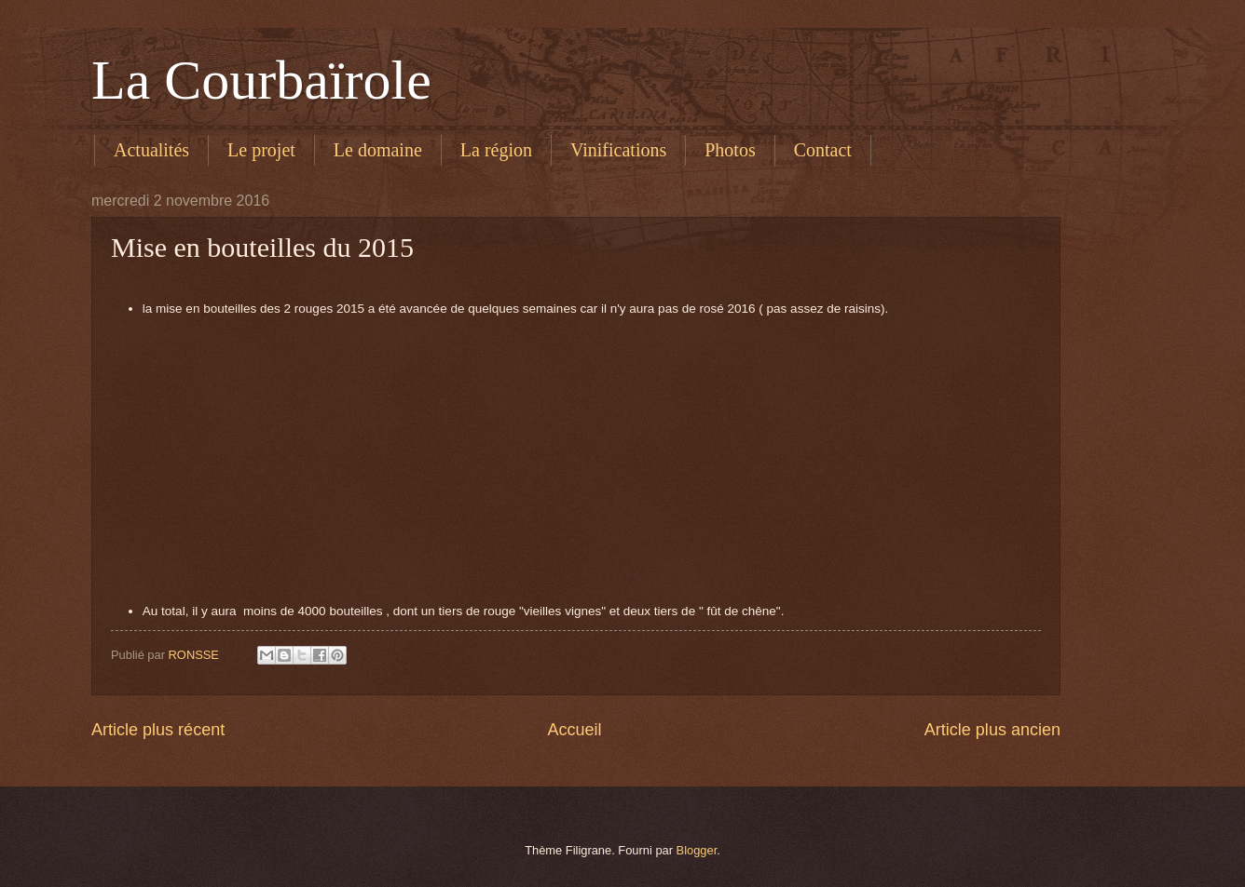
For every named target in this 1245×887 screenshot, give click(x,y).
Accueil (574, 729)
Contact (823, 150)
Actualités (151, 150)
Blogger (697, 850)
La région (496, 150)
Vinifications (618, 150)
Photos (730, 150)
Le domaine (378, 150)
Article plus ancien (992, 729)
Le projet (261, 150)
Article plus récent (158, 729)
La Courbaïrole (261, 80)
